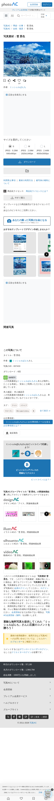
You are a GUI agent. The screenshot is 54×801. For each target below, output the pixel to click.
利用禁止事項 (9, 180)
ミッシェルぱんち (18, 87)
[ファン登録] (21, 798)
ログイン (44, 588)
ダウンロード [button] (27, 161)
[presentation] (46, 514)
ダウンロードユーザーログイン (34, 649)
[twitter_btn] (8, 717)
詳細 (40, 792)
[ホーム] (8, 798)
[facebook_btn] (14, 717)
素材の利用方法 (26, 180)
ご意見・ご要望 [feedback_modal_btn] (39, 717)
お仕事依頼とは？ (12, 425)
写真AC (6, 26)
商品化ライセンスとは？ (37, 191)
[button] (34, 4)
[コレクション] (34, 798)
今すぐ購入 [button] (18, 197)
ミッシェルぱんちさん (28, 381)
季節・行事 (18, 26)
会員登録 (16, 612)
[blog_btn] (26, 717)
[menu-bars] (6, 15)
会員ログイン (20, 588)
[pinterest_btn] (19, 717)
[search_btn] (18, 15)
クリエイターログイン (22, 652)
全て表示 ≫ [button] (45, 411)
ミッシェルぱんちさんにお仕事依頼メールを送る (28, 422)
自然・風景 (18, 29)
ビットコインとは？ (41, 479)
